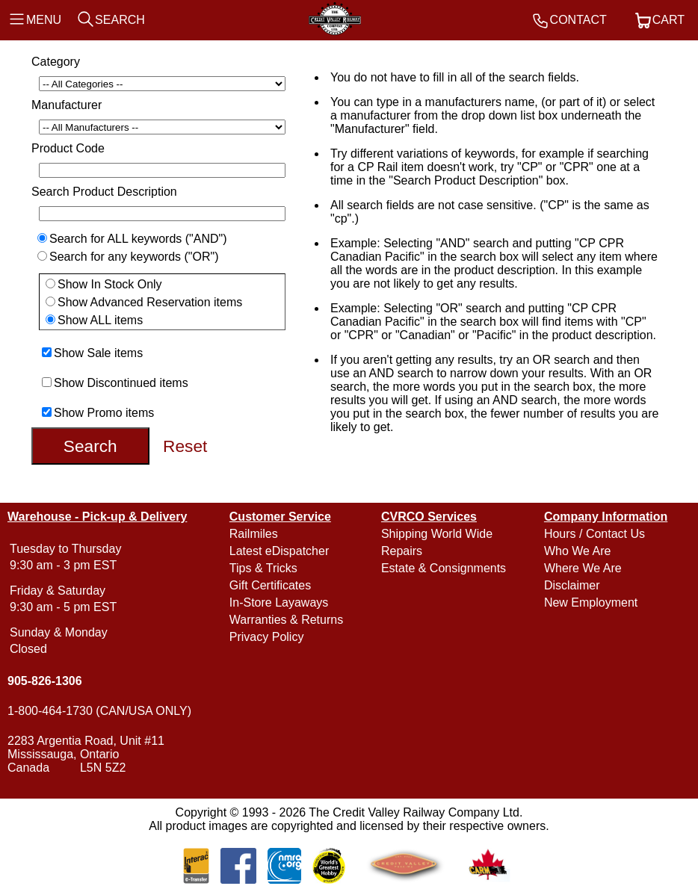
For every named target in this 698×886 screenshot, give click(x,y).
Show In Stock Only (110, 284)
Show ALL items (100, 320)
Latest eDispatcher (279, 551)
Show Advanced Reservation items (150, 302)
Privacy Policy (266, 637)
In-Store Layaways (279, 602)
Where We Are (583, 568)
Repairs (401, 551)
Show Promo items (104, 412)
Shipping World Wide (436, 533)
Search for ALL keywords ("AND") (138, 238)
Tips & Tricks (263, 568)
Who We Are (577, 551)
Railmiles (253, 533)
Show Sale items (98, 353)
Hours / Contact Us (594, 533)
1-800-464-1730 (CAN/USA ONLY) (99, 710)
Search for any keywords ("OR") (134, 256)
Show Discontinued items (121, 383)
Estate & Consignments (443, 568)
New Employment (590, 602)
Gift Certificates (270, 585)
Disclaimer (572, 585)
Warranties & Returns (286, 619)
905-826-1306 (44, 681)
